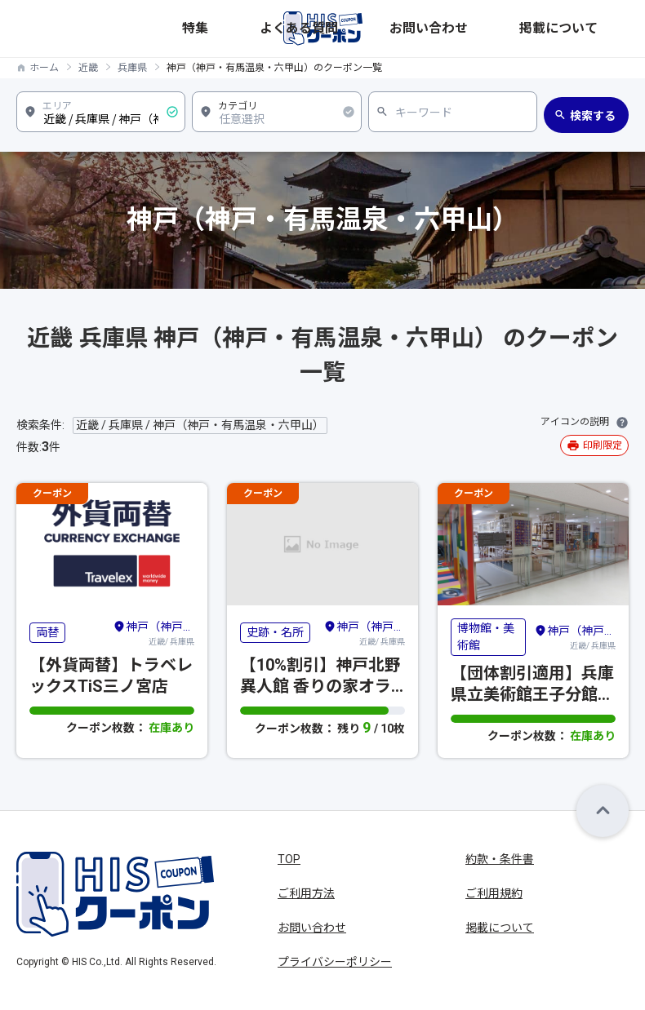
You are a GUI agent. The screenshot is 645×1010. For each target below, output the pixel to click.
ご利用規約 (494, 893)
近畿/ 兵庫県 (153, 632)
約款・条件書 (499, 859)
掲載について (597, 28)
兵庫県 (132, 67)
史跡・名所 (275, 632)
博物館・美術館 (485, 637)
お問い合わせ (525, 28)
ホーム (44, 67)
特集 (402, 28)
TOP (289, 859)
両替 (47, 632)
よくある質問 (453, 28)
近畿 (88, 67)
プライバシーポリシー (335, 961)
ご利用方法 (306, 893)
